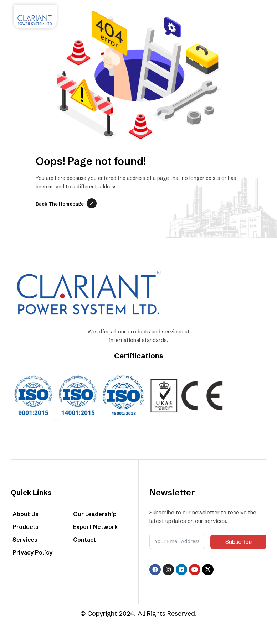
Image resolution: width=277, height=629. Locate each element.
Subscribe (238, 541)
